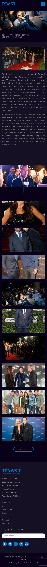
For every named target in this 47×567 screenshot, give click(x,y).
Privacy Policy (37, 557)
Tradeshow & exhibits (11, 496)
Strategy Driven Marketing (33, 563)
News (4, 517)
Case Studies (7, 509)
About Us (6, 502)
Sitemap (23, 559)
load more (23, 449)
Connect (5, 520)
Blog (4, 506)
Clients (4, 513)
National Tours (8, 489)
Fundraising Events (10, 493)
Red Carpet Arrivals (10, 485)
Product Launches (9, 478)
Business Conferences (11, 482)
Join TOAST (7, 524)
